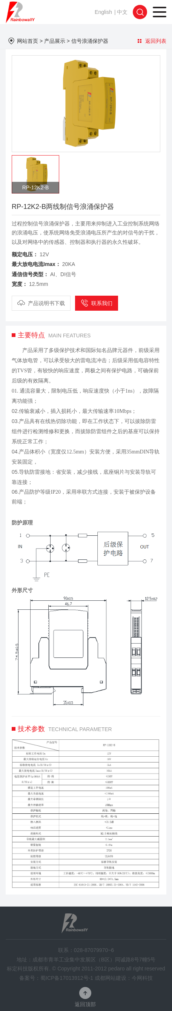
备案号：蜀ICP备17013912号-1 (56, 978)
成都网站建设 (110, 978)
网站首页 (27, 41)
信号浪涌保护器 (89, 41)
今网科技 (142, 978)
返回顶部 (85, 1004)
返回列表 (152, 41)
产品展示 (54, 41)
